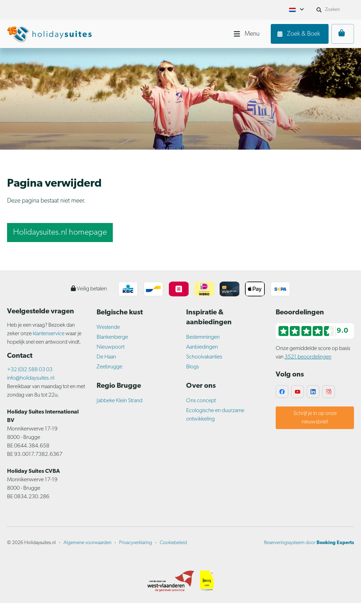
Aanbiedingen (202, 347)
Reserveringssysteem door (309, 542)
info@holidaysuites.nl (30, 378)
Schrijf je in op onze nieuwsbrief (315, 418)
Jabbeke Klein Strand (119, 401)
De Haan (106, 357)
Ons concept (201, 401)
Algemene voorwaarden (87, 542)
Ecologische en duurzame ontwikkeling (215, 415)
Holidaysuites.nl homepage (60, 232)
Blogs (192, 367)
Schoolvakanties (204, 357)
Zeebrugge (109, 367)
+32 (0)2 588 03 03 (30, 370)
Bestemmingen (203, 337)
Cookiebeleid (173, 542)
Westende (108, 327)
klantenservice (49, 334)
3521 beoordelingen (307, 357)
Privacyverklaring (135, 542)
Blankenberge (112, 337)
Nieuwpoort (110, 347)
